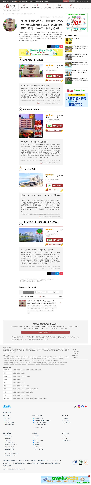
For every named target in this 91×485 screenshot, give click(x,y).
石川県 (50, 305)
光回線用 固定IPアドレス (11, 444)
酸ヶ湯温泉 (6, 364)
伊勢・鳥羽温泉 (31, 364)
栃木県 (14, 373)
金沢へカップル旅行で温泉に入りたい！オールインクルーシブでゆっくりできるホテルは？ (50, 100)
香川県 (18, 395)
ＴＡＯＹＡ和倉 (29, 169)
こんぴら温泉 (28, 362)
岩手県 (23, 369)
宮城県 (27, 369)
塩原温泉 (29, 358)
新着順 (27, 296)
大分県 (31, 398)
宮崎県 (35, 398)
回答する (66, 1)
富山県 (14, 382)
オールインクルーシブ (32, 310)
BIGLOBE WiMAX (9, 425)
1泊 (28, 313)
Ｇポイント (75, 357)
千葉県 (18, 376)
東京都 (23, 376)
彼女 (38, 305)
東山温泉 (50, 357)
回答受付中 (41, 292)
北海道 (14, 369)
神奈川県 (28, 376)
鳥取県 (14, 392)
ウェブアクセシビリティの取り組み (27, 460)
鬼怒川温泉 (22, 358)
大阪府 (23, 388)
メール (65, 438)
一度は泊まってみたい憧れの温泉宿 (46, 310)
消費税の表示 (14, 460)
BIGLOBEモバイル (9, 422)
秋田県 (31, 369)
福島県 (39, 369)
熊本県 (27, 398)
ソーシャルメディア (39, 449)
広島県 (27, 392)
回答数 (31, 296)
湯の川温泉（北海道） (26, 357)
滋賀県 (14, 388)
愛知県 (23, 385)
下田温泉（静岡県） (14, 360)
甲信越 (45, 305)
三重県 (27, 385)
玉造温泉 (39, 362)
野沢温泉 (34, 358)
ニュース (37, 442)
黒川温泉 (60, 362)
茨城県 (23, 373)
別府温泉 (55, 362)
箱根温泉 (24, 364)
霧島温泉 (65, 362)
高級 (56, 308)
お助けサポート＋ (39, 418)
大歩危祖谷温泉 (44, 364)
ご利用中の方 (65, 433)
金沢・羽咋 (37, 308)
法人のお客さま (7, 433)
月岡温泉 (44, 358)
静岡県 (14, 385)
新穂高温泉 (55, 360)
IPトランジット (8, 451)
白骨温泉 (39, 358)
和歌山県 (36, 388)
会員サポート (67, 440)
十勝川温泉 (17, 357)
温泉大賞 (66, 418)
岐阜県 (18, 385)
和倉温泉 (22, 360)
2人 (41, 305)
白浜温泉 (11, 362)
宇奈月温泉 (39, 360)
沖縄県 (45, 398)
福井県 (23, 382)
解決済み (53, 292)
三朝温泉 (34, 362)
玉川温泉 (12, 364)
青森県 (18, 369)
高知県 (27, 395)
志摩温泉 (38, 364)
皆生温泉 (44, 362)
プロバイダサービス (10, 442)
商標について (58, 463)
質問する (72, 1)
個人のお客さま (7, 412)
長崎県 (23, 398)
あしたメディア (67, 422)
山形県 (35, 369)
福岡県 (14, 398)
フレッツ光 (7, 440)
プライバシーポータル (55, 460)
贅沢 (42, 308)
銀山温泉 (60, 357)
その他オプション (39, 427)
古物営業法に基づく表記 (33, 463)
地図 (48, 72)
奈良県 (31, 388)
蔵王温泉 (55, 357)
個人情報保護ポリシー (43, 460)
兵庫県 (27, 388)
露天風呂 (47, 308)
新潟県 (23, 379)
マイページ (80, 1)
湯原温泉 (49, 362)
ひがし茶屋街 (30, 308)
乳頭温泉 (34, 357)
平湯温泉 (50, 360)
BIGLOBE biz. (8, 436)
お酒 (52, 308)
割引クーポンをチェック (54, 80)
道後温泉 (21, 362)
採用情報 (37, 444)
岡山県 (23, 392)
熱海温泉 (57, 364)
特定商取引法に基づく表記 (19, 463)
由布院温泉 (51, 364)
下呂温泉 (45, 360)
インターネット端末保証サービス (42, 420)
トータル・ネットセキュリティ (42, 422)
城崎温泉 (61, 360)
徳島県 (14, 395)
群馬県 (18, 373)
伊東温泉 (61, 358)
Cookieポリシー (7, 463)
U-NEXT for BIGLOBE (40, 425)
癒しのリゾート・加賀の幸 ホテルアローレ (41, 223)
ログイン (86, 1)
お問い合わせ (6, 460)
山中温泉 (27, 360)
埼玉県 (14, 376)
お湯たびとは (76, 351)
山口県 (31, 392)
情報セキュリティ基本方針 (47, 463)
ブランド (37, 438)
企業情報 (34, 433)
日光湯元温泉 (18, 364)
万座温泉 (12, 358)
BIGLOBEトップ (7, 465)
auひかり (7, 420)
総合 (44, 296)
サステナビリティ (39, 440)
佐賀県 (18, 398)
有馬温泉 (6, 362)
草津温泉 (66, 357)
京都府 (18, 388)
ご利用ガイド (76, 353)
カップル (33, 305)
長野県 (18, 379)
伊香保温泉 (6, 358)
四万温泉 (17, 358)
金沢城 (55, 305)
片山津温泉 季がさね (32, 109)
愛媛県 (23, 395)
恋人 (29, 305)
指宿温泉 (62, 364)
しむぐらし (66, 420)
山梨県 (14, 379)
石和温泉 (49, 358)
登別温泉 (12, 357)
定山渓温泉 (6, 357)
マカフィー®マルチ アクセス (12, 453)
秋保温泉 (45, 357)
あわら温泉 (33, 360)
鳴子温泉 (40, 357)
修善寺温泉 (6, 360)
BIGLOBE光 (8, 418)
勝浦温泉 (16, 362)
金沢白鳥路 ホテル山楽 (33, 60)
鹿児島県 (40, 398)
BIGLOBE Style (38, 447)
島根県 (18, 392)
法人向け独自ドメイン (10, 455)
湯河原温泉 (55, 358)
